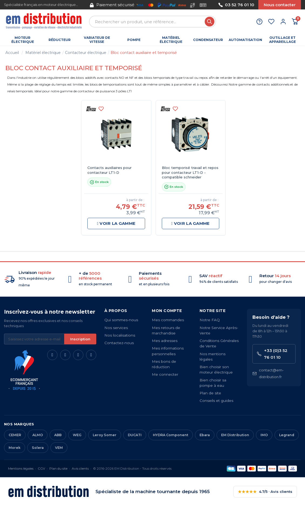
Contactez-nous (119, 343)
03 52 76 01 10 (236, 4)
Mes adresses (164, 340)
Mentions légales (20, 468)
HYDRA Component (170, 435)
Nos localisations (119, 335)
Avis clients (80, 468)
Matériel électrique (43, 52)
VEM (59, 448)
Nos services (116, 328)
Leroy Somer (104, 435)
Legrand (286, 435)
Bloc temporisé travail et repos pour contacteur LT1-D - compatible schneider (190, 172)
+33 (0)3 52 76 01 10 (272, 354)
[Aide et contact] (259, 22)
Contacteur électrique (85, 52)
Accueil (12, 52)
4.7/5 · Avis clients (265, 491)
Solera (38, 448)
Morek (14, 448)
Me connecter (165, 374)
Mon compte (167, 310)
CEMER (15, 435)
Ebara (205, 435)
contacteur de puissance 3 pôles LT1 (105, 91)
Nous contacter (280, 4)
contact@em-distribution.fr (268, 373)
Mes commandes (168, 320)
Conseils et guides (216, 400)
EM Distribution (235, 435)
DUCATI (135, 435)
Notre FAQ (210, 320)
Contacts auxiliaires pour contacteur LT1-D (109, 170)
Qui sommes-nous (121, 320)
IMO (264, 435)
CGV (41, 468)
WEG (77, 435)
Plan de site (210, 393)
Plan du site (58, 468)
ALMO (37, 435)
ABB (57, 435)
